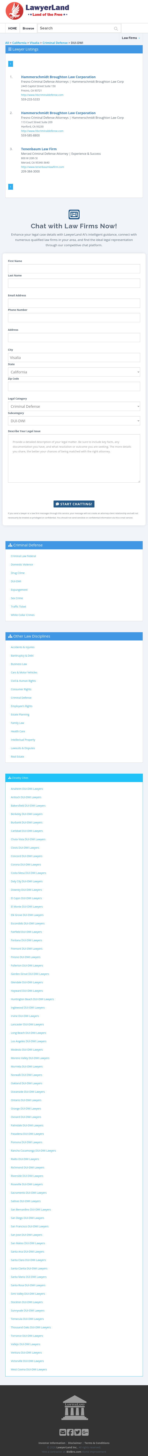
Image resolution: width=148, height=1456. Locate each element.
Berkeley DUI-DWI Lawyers (27, 814)
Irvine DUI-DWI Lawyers (25, 1016)
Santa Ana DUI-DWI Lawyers (27, 1251)
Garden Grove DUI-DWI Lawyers (30, 974)
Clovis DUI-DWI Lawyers (25, 847)
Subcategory (16, 413)
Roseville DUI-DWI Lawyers (27, 1184)
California (19, 43)
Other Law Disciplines (31, 636)
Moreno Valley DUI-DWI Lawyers (30, 1058)
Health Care (18, 731)
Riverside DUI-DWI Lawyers (27, 1176)
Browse (28, 28)
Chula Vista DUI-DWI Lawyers (28, 839)
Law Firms (131, 38)
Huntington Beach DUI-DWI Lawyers (32, 999)
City (10, 349)
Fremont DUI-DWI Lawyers (27, 948)
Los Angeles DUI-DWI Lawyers (28, 1041)
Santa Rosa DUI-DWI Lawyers (28, 1285)
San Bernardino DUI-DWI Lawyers (31, 1209)
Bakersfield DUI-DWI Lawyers (28, 805)
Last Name (15, 275)
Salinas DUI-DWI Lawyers (26, 1201)
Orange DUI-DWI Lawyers (26, 1108)
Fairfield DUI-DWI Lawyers (26, 932)
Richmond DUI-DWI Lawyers (27, 1167)
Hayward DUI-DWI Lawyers (27, 990)
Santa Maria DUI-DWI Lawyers (29, 1277)
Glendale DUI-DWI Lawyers (27, 982)
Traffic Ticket (18, 606)
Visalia (34, 43)
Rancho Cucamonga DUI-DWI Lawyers (33, 1150)
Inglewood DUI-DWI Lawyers (28, 1007)
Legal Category (17, 398)
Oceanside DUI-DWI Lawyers (28, 1091)
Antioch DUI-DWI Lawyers (26, 797)
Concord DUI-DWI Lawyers (27, 856)
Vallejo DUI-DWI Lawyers (25, 1344)
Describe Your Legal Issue (24, 431)
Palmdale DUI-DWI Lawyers (27, 1125)
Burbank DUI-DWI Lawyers (27, 822)
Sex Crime (17, 598)
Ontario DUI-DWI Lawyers (26, 1100)
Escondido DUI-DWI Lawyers (28, 923)
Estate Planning (20, 714)
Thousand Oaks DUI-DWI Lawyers (31, 1327)
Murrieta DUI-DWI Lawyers (27, 1066)
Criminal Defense (55, 43)
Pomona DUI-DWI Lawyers (26, 1142)
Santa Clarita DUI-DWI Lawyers (29, 1268)
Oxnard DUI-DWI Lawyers (26, 1117)
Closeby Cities (20, 777)
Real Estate (17, 756)
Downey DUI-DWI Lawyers (26, 889)
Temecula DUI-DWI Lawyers (27, 1319)
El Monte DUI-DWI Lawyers (27, 906)
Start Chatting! (74, 504)
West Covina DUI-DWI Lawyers (29, 1369)
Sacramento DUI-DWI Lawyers (29, 1192)
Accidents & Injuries (22, 647)
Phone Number (18, 310)
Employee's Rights (21, 706)
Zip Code (13, 378)
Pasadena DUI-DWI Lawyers (27, 1133)
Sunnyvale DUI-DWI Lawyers (28, 1310)
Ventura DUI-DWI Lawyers (26, 1352)
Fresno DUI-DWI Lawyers (26, 957)
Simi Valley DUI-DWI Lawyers (28, 1293)
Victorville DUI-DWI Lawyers (27, 1361)
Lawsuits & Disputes (23, 748)
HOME (12, 28)
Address (13, 329)
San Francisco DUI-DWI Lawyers (30, 1226)
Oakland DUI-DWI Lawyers (26, 1083)
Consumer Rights (21, 689)
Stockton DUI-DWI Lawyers (27, 1302)
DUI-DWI (16, 581)
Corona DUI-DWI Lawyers (26, 864)
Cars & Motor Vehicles (24, 672)
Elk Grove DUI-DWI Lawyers (27, 915)
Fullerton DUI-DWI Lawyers (27, 965)
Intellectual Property (23, 739)
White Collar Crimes (23, 615)
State (11, 364)
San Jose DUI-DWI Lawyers (26, 1234)
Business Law (19, 664)
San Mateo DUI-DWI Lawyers (28, 1243)
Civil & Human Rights (23, 681)
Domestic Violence (22, 564)
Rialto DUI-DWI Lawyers (25, 1159)
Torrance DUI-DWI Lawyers (27, 1335)
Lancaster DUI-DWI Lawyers (27, 1024)
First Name (15, 261)
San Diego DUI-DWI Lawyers (27, 1218)
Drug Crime (18, 573)
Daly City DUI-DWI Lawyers (27, 881)
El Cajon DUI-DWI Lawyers (26, 898)
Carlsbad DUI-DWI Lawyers (27, 831)
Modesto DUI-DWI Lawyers (27, 1049)
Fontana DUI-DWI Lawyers (26, 940)
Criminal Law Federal (23, 556)
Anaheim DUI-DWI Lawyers (27, 788)
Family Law (17, 723)
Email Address (17, 295)
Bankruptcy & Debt (22, 655)
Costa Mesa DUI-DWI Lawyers (28, 873)
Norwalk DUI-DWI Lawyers (26, 1075)
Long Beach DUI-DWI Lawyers (28, 1033)
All (7, 43)
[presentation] (74, 491)
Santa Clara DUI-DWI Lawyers (28, 1260)
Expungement (19, 589)
